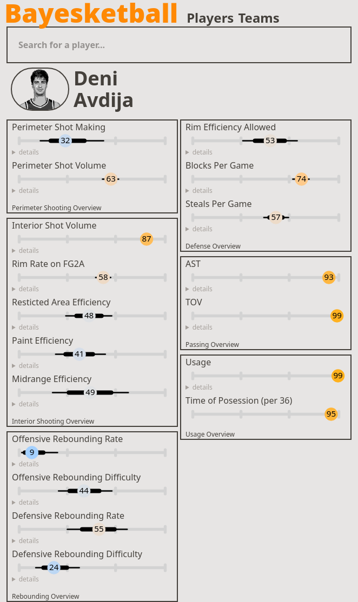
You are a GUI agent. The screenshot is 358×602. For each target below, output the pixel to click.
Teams (258, 17)
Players (210, 17)
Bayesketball (91, 13)
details (29, 152)
